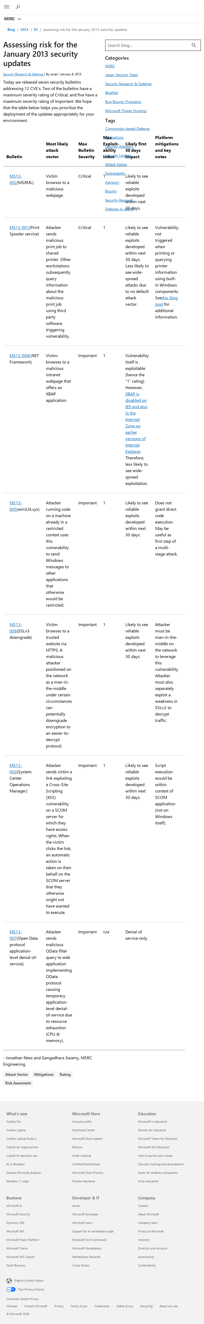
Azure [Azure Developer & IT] (76, 1206)
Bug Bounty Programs (123, 101)
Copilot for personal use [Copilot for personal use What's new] (21, 1156)
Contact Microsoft (35, 1306)
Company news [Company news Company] (148, 1223)
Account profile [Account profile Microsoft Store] (82, 1121)
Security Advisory (119, 146)
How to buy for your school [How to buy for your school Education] (155, 1156)
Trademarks (101, 1306)
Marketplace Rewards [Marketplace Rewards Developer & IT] (86, 1257)
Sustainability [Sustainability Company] (147, 1265)
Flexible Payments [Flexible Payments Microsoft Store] (83, 1181)
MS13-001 (19, 227)
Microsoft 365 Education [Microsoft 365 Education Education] (153, 1147)
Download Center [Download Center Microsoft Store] (83, 1130)
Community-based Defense (127, 128)
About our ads (169, 1306)
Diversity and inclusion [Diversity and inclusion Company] (152, 1248)
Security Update (118, 155)
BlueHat (111, 92)
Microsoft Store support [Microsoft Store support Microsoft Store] (87, 1139)
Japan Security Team (121, 74)
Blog (11, 29)
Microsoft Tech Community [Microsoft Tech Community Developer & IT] (89, 1240)
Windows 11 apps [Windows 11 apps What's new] (17, 1181)
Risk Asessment (18, 1082)
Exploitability (115, 173)
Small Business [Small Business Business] (16, 1265)
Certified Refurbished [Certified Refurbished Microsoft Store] (86, 1164)
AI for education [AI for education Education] (148, 1181)
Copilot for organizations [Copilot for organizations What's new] (22, 1147)
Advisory (112, 182)
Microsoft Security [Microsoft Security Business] (18, 1214)
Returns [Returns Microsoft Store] (77, 1147)
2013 (24, 29)
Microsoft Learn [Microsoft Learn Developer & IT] (82, 1223)
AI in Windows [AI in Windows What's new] (15, 1164)
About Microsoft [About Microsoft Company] (148, 1214)
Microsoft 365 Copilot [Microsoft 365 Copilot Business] (20, 1257)
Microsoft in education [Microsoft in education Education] (152, 1121)
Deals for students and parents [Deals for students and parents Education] (158, 1173)
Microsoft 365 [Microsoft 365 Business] (15, 1231)
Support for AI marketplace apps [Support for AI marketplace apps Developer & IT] (93, 1231)
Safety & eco (125, 1306)
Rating (65, 1074)
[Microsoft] (101, 4)
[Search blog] (146, 45)
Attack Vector (16, 1074)
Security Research (119, 200)
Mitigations (43, 1074)
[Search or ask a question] (18, 7)
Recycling (146, 1306)
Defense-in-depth (119, 208)
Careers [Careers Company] (143, 1206)
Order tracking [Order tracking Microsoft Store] (81, 1156)
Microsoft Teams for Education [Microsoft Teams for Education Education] (157, 1139)
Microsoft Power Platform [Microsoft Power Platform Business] (22, 1240)
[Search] (194, 45)
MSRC (10, 18)
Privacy (58, 1306)
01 (36, 29)
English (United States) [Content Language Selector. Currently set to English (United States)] (29, 1280)
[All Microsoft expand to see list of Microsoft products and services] (6, 7)
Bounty (111, 191)
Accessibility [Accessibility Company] (146, 1257)
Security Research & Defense (23, 74)
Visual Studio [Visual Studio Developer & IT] (80, 1265)
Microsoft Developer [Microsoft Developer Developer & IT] (85, 1214)
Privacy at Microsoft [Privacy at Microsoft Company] (151, 1231)
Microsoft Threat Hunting (125, 110)
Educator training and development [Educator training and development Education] (161, 1164)
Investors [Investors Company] (144, 1240)
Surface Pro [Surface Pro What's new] (13, 1121)
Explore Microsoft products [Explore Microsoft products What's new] (23, 1173)
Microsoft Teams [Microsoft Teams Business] (17, 1248)
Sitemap (11, 1306)
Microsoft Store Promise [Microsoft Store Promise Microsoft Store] (87, 1173)
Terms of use (79, 1306)
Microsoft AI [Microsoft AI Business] (14, 1206)
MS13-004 (19, 355)
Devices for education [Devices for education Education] (152, 1130)
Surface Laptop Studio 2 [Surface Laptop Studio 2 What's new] (21, 1139)
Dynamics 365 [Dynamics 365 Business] (15, 1223)
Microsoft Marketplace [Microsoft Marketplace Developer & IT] (86, 1248)
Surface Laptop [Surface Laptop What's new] (16, 1130)
